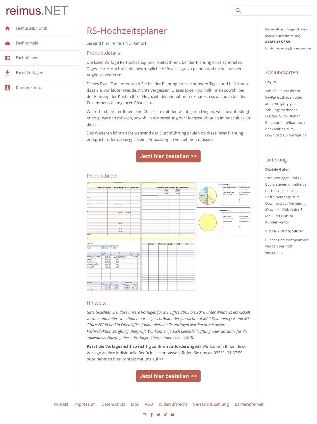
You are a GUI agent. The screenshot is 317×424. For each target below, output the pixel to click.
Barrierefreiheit (249, 404)
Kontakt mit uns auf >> (143, 359)
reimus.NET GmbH (128, 43)
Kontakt (61, 404)
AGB (149, 404)
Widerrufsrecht (173, 404)
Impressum (85, 404)
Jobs (135, 404)
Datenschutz (113, 404)
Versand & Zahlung (211, 404)
